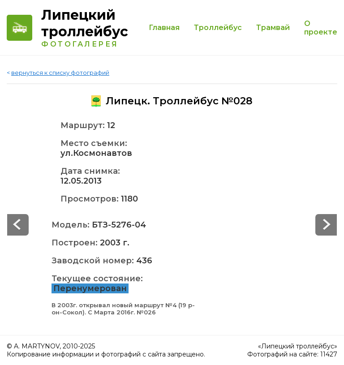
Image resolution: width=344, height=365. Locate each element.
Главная (164, 27)
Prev (326, 225)
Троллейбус (218, 27)
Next (18, 225)
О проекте (320, 27)
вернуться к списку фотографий (60, 72)
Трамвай (273, 27)
